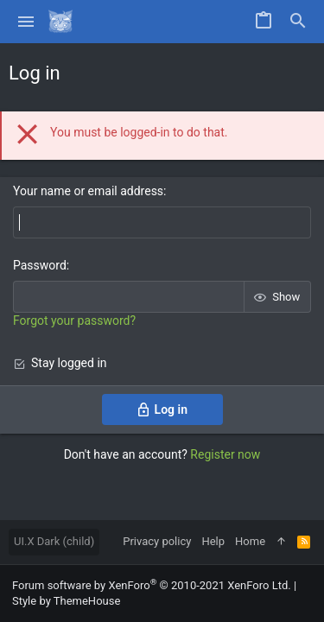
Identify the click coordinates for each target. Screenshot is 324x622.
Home (250, 541)
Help (213, 541)
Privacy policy (157, 541)
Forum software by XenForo (151, 585)
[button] (26, 21)
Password (40, 265)
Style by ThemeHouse (66, 600)
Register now (225, 454)
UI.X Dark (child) (54, 541)
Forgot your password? (74, 320)
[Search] (298, 21)
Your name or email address (88, 191)
